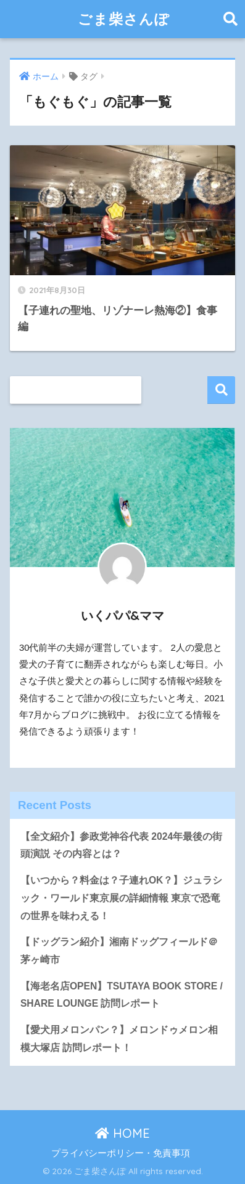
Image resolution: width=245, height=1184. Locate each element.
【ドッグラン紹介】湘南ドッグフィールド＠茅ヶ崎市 (119, 950)
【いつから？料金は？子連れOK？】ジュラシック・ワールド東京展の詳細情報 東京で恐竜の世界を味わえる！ (121, 897)
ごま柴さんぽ (124, 18)
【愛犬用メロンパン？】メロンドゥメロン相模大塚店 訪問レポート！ (119, 1039)
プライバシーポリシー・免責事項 (120, 1153)
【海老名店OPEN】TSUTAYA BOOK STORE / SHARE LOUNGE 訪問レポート (121, 995)
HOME (122, 1133)
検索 (221, 390)
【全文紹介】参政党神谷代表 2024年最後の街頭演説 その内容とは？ (121, 845)
